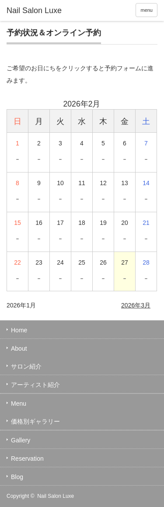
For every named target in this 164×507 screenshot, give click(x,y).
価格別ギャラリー (35, 421)
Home (19, 330)
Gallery (20, 440)
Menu (18, 403)
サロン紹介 (26, 366)
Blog (17, 476)
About (19, 348)
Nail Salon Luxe (55, 496)
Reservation (27, 458)
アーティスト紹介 (35, 384)
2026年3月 (135, 305)
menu (146, 10)
